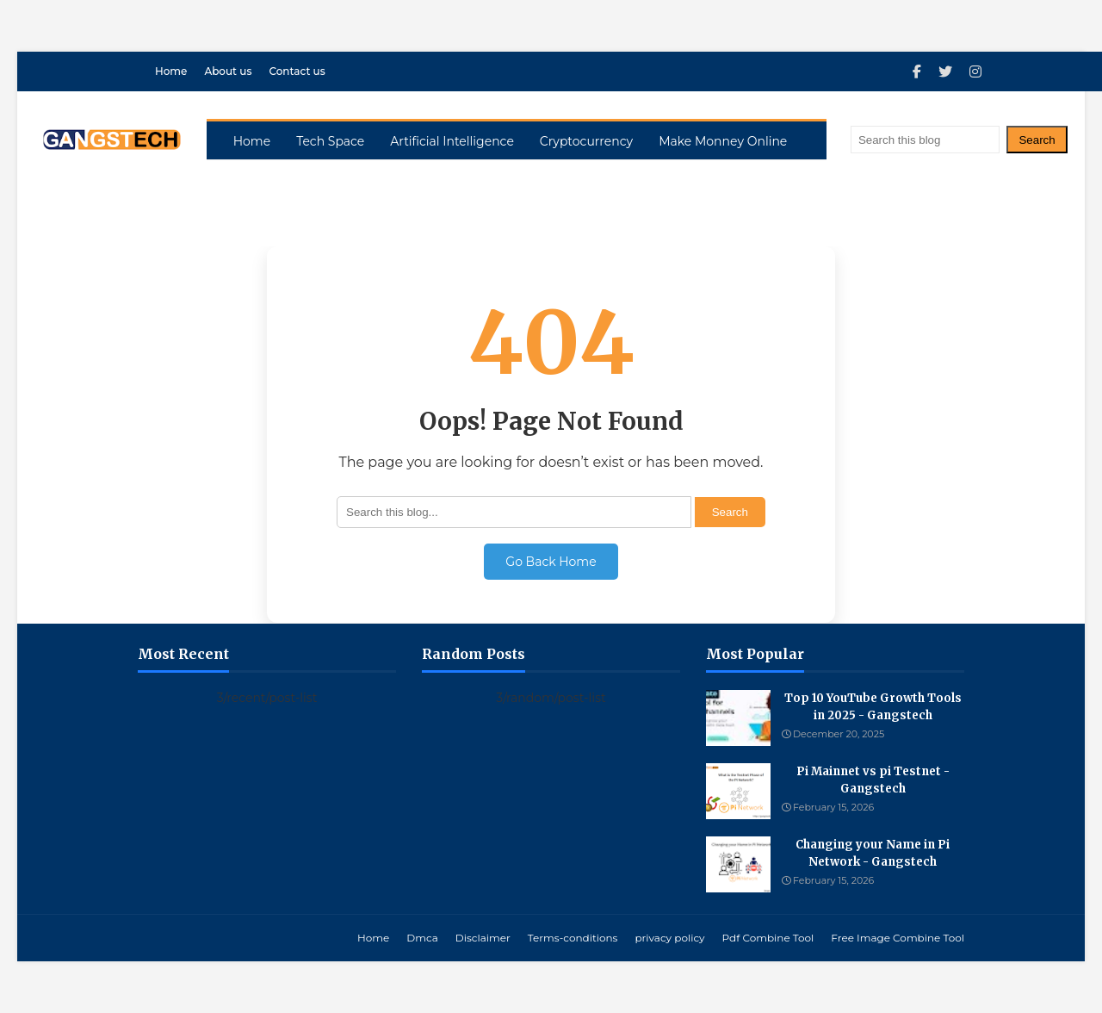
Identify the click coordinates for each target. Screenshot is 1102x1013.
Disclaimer (483, 937)
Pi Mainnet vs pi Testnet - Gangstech (873, 780)
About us (227, 71)
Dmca (421, 937)
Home (171, 71)
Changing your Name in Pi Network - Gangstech (873, 853)
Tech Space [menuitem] (330, 141)
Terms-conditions (573, 937)
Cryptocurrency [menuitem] (586, 141)
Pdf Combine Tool (768, 937)
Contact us (297, 71)
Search (1036, 140)
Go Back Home (550, 561)
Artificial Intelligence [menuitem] (452, 141)
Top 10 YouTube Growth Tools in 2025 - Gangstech (873, 707)
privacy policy (669, 937)
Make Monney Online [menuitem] (723, 141)
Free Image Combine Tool (897, 937)
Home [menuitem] (251, 141)
